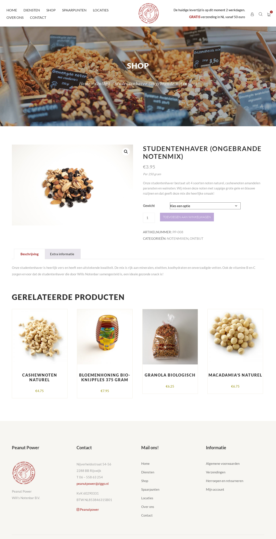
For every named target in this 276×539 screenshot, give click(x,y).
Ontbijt (102, 83)
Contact (38, 17)
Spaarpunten (74, 10)
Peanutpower (88, 509)
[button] (126, 152)
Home (11, 10)
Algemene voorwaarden (223, 463)
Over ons (15, 17)
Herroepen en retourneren (224, 481)
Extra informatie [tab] (62, 254)
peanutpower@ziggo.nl (93, 483)
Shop (51, 10)
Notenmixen (177, 238)
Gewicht (149, 206)
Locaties (100, 10)
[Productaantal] (149, 218)
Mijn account (215, 489)
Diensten (32, 10)
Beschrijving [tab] (29, 254)
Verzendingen (215, 472)
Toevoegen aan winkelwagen (187, 217)
